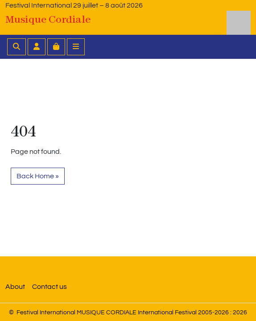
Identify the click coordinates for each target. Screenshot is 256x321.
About (15, 286)
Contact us (49, 286)
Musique (48, 19)
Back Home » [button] (38, 176)
